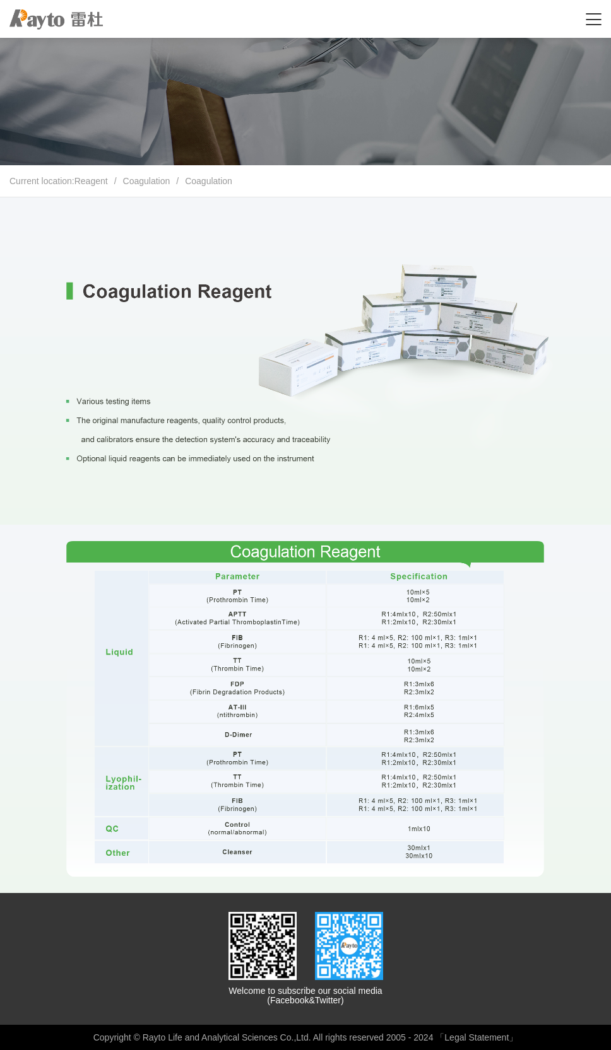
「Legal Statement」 (477, 1037)
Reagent (91, 181)
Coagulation (146, 181)
